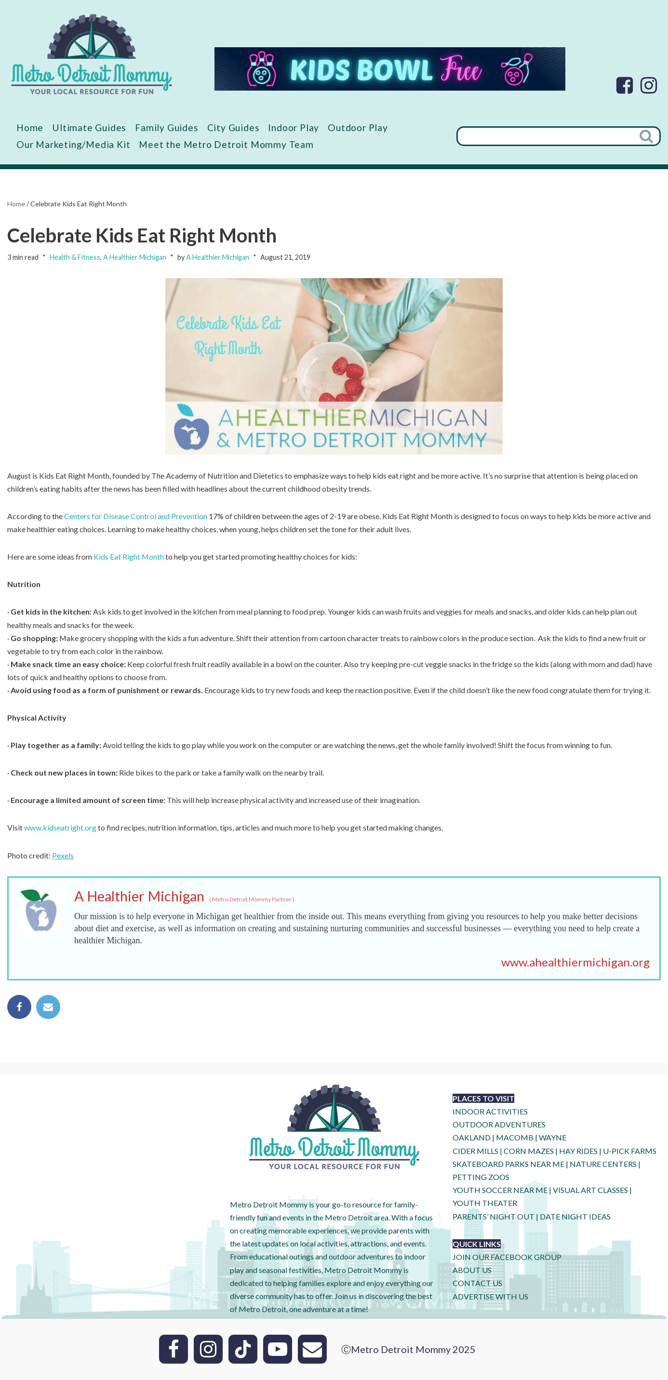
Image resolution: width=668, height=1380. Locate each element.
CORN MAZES (529, 1151)
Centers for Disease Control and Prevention (135, 516)
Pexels (63, 855)
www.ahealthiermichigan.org (575, 963)
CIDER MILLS (475, 1151)
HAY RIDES (578, 1151)
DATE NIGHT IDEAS (575, 1217)
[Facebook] (625, 85)
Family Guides (166, 127)
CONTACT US (477, 1283)
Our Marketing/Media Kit (73, 144)
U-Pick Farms (629, 1151)
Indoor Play (293, 127)
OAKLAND (472, 1138)
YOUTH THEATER (485, 1204)
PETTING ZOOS (481, 1177)
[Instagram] (649, 85)
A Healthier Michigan (134, 258)
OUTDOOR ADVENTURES (499, 1125)
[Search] (545, 136)
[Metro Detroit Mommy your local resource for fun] (91, 54)
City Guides (233, 127)
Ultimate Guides (89, 127)
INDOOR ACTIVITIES (490, 1112)
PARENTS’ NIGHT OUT (493, 1217)
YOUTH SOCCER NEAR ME (500, 1190)
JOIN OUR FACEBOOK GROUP (507, 1257)
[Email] (312, 1350)
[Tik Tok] (242, 1350)
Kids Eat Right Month (129, 557)
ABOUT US (472, 1270)
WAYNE (552, 1138)
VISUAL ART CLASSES (590, 1190)
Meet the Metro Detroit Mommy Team (226, 144)
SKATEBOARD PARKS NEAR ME (509, 1164)
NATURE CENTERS (603, 1164)
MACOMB (515, 1138)
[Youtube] (277, 1350)
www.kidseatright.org (60, 828)
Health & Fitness (75, 258)
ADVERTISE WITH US (490, 1297)
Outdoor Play (358, 127)
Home (29, 127)
